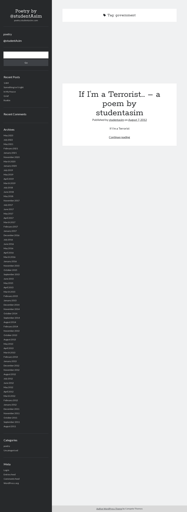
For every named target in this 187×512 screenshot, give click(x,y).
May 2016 (8, 248)
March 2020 (9, 161)
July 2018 (8, 187)
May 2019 (8, 174)
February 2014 (11, 326)
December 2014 (11, 304)
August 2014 (10, 322)
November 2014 (12, 309)
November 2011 (12, 413)
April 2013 (9, 348)
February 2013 (11, 357)
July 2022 (8, 139)
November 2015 (12, 265)
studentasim (116, 119)
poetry (7, 34)
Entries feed (10, 474)
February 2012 (11, 400)
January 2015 (10, 300)
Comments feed (12, 478)
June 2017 (9, 209)
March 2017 (9, 222)
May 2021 (8, 144)
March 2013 (9, 352)
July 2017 (8, 205)
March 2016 (9, 257)
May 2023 (8, 135)
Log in (6, 470)
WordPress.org (11, 483)
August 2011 (10, 426)
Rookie (7, 100)
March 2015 (9, 291)
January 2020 (10, 165)
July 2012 (8, 378)
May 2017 (8, 213)
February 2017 (11, 226)
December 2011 (11, 409)
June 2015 (9, 278)
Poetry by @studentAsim (26, 13)
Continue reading (119, 137)
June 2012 (9, 383)
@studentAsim (12, 40)
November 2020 (12, 157)
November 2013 (12, 330)
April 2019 (9, 178)
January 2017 (10, 231)
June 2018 (9, 192)
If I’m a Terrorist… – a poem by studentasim (119, 54)
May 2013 (8, 343)
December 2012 (11, 365)
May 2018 (8, 196)
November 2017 (12, 200)
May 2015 (8, 283)
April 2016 (9, 252)
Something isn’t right (14, 87)
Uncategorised (11, 450)
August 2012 (10, 374)
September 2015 (12, 274)
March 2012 (9, 396)
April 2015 (9, 287)
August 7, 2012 (137, 119)
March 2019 (9, 183)
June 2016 (9, 244)
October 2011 (10, 417)
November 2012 (12, 370)
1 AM (6, 83)
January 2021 (10, 152)
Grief (6, 96)
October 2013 (10, 335)
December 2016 (11, 235)
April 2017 (9, 218)
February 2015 (11, 296)
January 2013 (10, 361)
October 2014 (10, 313)
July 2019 (8, 170)
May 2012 (8, 387)
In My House (10, 91)
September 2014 (12, 317)
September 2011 (12, 422)
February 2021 (11, 148)
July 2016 (8, 239)
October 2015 (10, 270)
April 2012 (9, 391)
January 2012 (10, 404)
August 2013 (10, 339)
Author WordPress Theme (109, 508)
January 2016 (10, 261)
